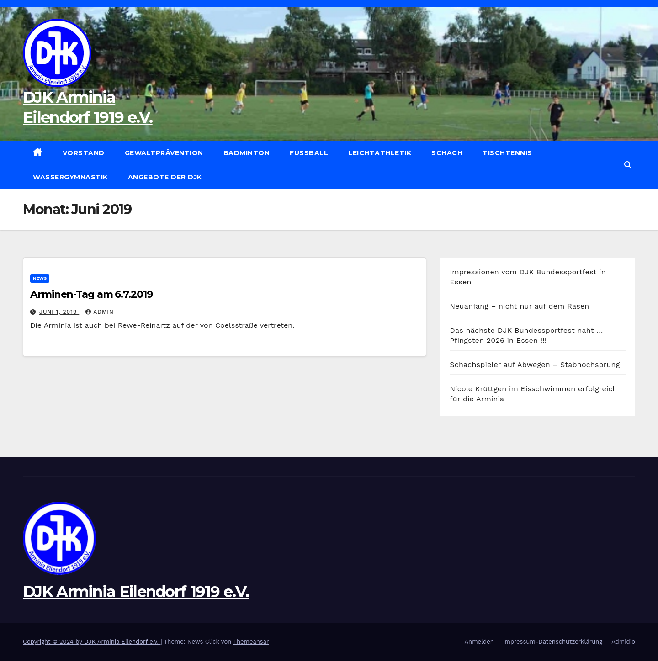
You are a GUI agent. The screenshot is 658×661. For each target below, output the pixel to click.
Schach (446, 153)
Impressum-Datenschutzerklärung (552, 641)
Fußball (309, 153)
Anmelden (479, 641)
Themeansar (251, 641)
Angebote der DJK (165, 177)
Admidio (623, 641)
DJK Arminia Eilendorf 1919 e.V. (136, 591)
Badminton (246, 153)
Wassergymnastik (70, 177)
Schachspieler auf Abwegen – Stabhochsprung (535, 364)
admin (99, 312)
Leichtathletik (379, 153)
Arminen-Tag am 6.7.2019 (91, 294)
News (40, 278)
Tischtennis (507, 153)
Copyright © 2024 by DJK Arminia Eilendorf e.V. (92, 641)
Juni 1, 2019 (59, 312)
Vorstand (84, 153)
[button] (627, 165)
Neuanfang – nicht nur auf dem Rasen (519, 306)
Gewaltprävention (164, 153)
